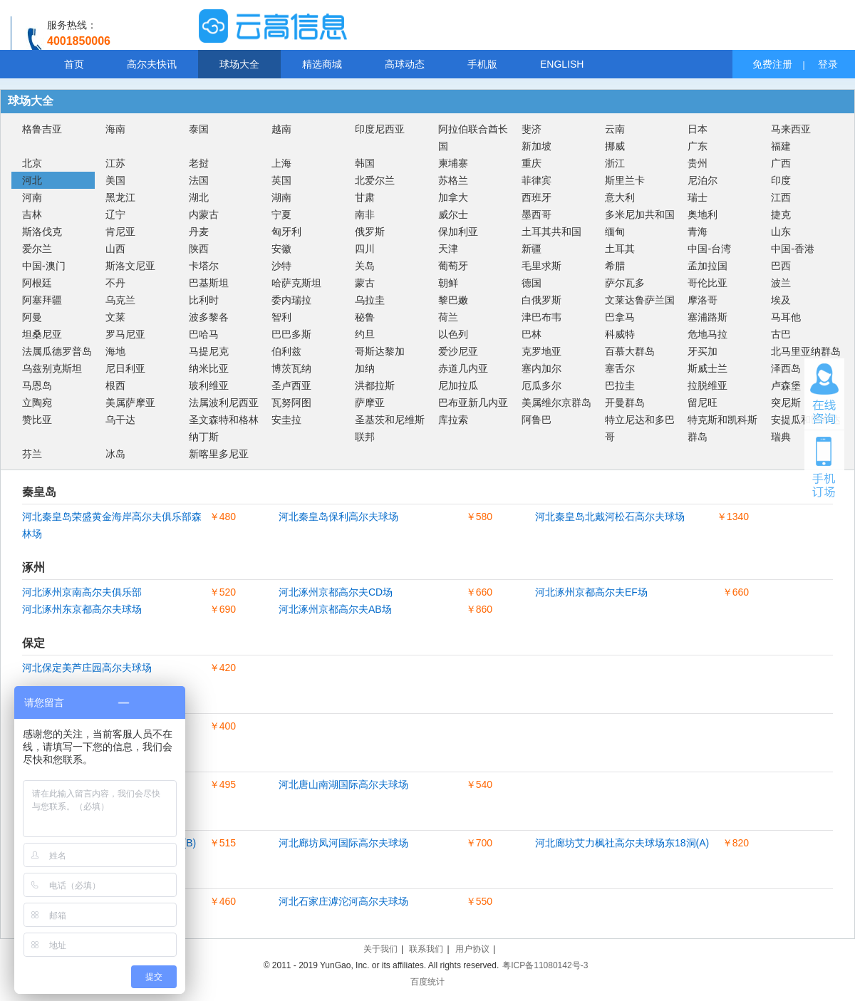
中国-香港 (792, 248)
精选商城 (322, 64)
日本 (698, 129)
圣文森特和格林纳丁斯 (224, 428)
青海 (698, 231)
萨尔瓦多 (625, 283)
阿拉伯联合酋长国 (473, 137)
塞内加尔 (541, 368)
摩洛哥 (702, 300)
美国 (115, 180)
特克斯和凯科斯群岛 (722, 428)
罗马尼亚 (125, 334)
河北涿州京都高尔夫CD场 (336, 592)
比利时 (204, 300)
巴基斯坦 (209, 283)
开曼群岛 (625, 402)
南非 (365, 214)
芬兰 (32, 454)
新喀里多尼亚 (219, 454)
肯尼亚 (120, 231)
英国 (281, 180)
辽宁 (115, 214)
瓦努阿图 (291, 402)
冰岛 (115, 454)
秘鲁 (365, 317)
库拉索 (453, 419)
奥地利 (702, 214)
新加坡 (536, 146)
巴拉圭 (620, 385)
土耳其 (620, 248)
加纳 (365, 368)
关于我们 (380, 949)
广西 (781, 163)
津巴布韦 (541, 317)
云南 (615, 129)
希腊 (615, 265)
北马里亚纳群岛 (806, 351)
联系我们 (426, 949)
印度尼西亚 (380, 129)
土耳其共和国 (551, 231)
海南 (115, 129)
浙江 (615, 163)
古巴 (781, 334)
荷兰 (448, 317)
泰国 (199, 129)
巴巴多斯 (291, 334)
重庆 (532, 163)
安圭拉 (286, 419)
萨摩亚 (370, 402)
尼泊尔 (702, 180)
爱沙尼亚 (458, 351)
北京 (32, 163)
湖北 (199, 197)
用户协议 (472, 949)
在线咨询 (824, 394)
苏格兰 (453, 180)
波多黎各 (209, 317)
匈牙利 (286, 231)
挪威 (615, 146)
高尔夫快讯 (152, 64)
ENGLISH (562, 64)
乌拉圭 (370, 300)
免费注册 (772, 64)
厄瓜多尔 (541, 385)
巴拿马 (620, 317)
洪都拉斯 (375, 385)
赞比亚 (37, 419)
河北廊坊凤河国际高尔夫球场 (343, 843)
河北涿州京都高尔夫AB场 (335, 609)
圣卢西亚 (291, 385)
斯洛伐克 (42, 231)
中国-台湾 (709, 248)
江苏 (115, 163)
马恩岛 (37, 385)
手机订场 (824, 466)
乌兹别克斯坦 (52, 368)
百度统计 (427, 982)
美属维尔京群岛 (556, 402)
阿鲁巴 (536, 419)
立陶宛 (37, 402)
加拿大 (453, 197)
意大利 (620, 197)
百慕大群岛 (630, 351)
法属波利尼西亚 (224, 402)
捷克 (781, 214)
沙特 (281, 265)
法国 (199, 180)
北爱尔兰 (375, 180)
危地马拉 (707, 334)
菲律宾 (536, 180)
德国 (532, 283)
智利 (281, 317)
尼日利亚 (125, 368)
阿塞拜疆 (42, 300)
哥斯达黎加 (380, 351)
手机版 (482, 64)
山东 (781, 231)
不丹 (115, 283)
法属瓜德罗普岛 (57, 351)
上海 (281, 163)
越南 (281, 129)
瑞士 (698, 197)
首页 (74, 64)
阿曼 (32, 317)
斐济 (532, 129)
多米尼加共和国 (640, 214)
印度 (781, 180)
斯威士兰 (707, 368)
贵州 (698, 163)
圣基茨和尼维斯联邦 (390, 428)
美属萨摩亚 (130, 402)
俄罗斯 (370, 231)
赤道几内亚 (463, 368)
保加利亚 (458, 231)
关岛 (365, 265)
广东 (698, 146)
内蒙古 (204, 214)
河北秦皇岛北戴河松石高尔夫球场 (610, 516)
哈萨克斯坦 (296, 283)
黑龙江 (120, 197)
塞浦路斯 (707, 317)
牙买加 (702, 351)
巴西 (781, 265)
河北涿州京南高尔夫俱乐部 (82, 592)
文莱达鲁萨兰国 (640, 300)
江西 (781, 197)
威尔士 (453, 214)
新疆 (532, 248)
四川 (365, 248)
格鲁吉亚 (42, 129)
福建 (781, 146)
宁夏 (281, 214)
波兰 (781, 283)
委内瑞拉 (291, 300)
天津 (448, 248)
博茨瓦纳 (291, 368)
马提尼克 (209, 351)
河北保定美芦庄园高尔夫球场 (87, 667)
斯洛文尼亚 (130, 265)
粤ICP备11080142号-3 (545, 965)
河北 (32, 180)
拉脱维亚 (707, 385)
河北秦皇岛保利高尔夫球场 (338, 516)
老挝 (199, 163)
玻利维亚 (209, 385)
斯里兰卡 (625, 180)
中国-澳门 (44, 265)
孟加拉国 (707, 265)
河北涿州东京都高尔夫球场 (82, 609)
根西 (115, 385)
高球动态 (405, 64)
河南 (32, 197)
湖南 (281, 197)
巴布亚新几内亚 (473, 402)
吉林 (32, 214)
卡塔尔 (204, 265)
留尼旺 (702, 402)
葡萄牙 (453, 265)
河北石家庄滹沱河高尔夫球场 (343, 901)
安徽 (281, 248)
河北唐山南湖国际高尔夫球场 (343, 784)
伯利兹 (286, 351)
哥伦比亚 (707, 283)
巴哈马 (204, 334)
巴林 (532, 334)
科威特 (620, 334)
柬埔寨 (453, 163)
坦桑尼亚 (42, 334)
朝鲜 (448, 283)
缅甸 (615, 231)
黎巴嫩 (453, 300)
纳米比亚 (209, 368)
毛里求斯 (541, 265)
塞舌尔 (620, 368)
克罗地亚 (541, 351)
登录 (828, 64)
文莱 (115, 317)
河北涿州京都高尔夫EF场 (591, 592)
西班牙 (536, 197)
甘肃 (365, 197)
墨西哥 (536, 214)
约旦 (365, 334)
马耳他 (786, 317)
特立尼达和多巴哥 (640, 428)
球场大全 (239, 64)
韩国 (365, 163)
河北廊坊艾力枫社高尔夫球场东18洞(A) (622, 843)
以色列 (453, 334)
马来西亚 (791, 129)
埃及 (781, 300)
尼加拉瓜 (458, 385)
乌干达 (120, 419)
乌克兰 (120, 300)
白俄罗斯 (541, 300)
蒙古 (365, 283)
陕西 (199, 248)
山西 (115, 248)
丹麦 (199, 231)
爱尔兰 (37, 248)
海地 (115, 351)
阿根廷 (37, 283)
